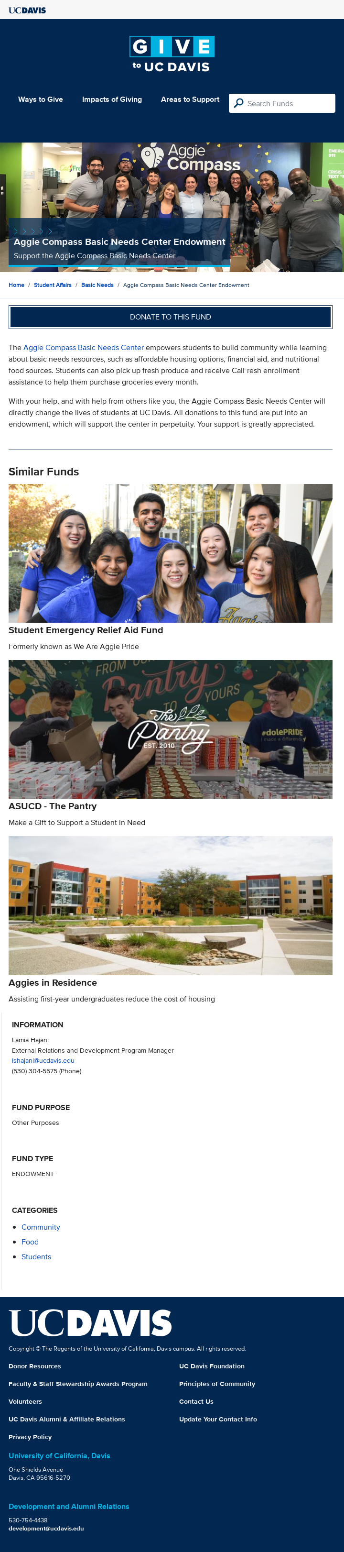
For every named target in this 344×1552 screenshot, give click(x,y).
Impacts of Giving (112, 99)
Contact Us (196, 1401)
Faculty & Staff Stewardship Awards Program (78, 1383)
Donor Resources (35, 1366)
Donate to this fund (170, 316)
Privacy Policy (30, 1437)
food (30, 1241)
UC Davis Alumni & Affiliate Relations (67, 1419)
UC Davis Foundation (212, 1366)
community (41, 1227)
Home (16, 285)
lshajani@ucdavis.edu (43, 1060)
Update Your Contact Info (218, 1419)
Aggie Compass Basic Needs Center (83, 347)
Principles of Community (217, 1383)
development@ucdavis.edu (46, 1528)
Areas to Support (190, 99)
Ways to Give (40, 99)
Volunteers (25, 1401)
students (36, 1256)
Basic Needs (97, 285)
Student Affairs (53, 285)
